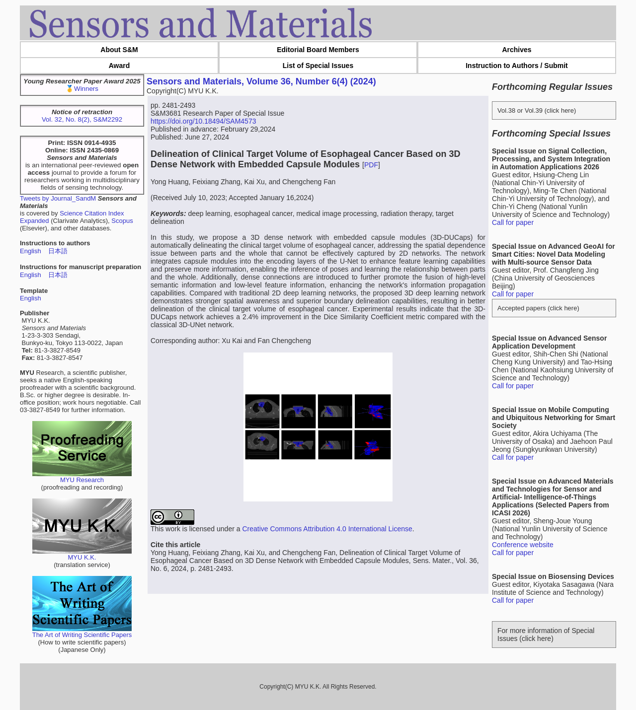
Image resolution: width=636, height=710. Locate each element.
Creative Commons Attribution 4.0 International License (327, 529)
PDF (371, 165)
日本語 (58, 251)
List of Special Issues (318, 66)
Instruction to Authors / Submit (517, 66)
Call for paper (513, 222)
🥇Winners (82, 88)
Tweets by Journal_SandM (58, 198)
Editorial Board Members (318, 50)
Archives (516, 50)
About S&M (119, 50)
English (30, 251)
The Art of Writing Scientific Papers (82, 632)
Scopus (122, 220)
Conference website (523, 545)
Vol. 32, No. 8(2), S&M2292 (82, 119)
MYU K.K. (82, 554)
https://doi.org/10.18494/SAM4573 (203, 121)
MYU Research (82, 477)
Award (119, 66)
